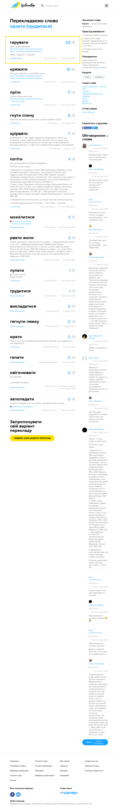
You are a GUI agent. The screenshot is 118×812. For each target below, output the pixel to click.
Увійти (95, 742)
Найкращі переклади (19, 771)
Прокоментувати (17, 227)
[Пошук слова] (64, 5)
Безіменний (54, 148)
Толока (13, 780)
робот (84, 98)
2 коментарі (15, 206)
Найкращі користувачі (44, 775)
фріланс (85, 101)
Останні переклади (43, 766)
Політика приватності (94, 771)
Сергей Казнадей (51, 260)
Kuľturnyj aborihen (49, 410)
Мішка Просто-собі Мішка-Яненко (60, 386)
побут (87, 77)
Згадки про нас (91, 761)
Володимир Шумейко (48, 362)
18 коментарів (16, 58)
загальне (99, 77)
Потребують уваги (18, 766)
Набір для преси (92, 766)
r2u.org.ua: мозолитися (21, 221)
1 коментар (14, 123)
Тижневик (39, 771)
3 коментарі (15, 82)
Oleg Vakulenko (52, 311)
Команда (64, 771)
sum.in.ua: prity (17, 101)
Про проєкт (65, 761)
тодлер (69, 793)
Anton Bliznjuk (88, 112)
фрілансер (86, 103)
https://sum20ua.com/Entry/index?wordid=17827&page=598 (27, 51)
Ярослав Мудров (48, 206)
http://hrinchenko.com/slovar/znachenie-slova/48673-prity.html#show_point (27, 99)
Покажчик (14, 761)
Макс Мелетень (95, 229)
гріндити (86, 91)
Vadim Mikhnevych (51, 347)
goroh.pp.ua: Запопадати (21, 406)
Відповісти (93, 151)
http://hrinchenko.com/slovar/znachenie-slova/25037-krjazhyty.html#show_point (27, 76)
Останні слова (41, 761)
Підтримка (64, 775)
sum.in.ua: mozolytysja (20, 224)
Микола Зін (94, 358)
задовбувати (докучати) (92, 94)
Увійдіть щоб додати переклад (32, 438)
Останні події (15, 775)
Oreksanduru (52, 123)
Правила (64, 766)
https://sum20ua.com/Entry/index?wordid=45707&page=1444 (27, 78)
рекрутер (86, 96)
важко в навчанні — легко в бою (94, 87)
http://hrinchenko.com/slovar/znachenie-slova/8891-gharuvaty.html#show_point (27, 49)
